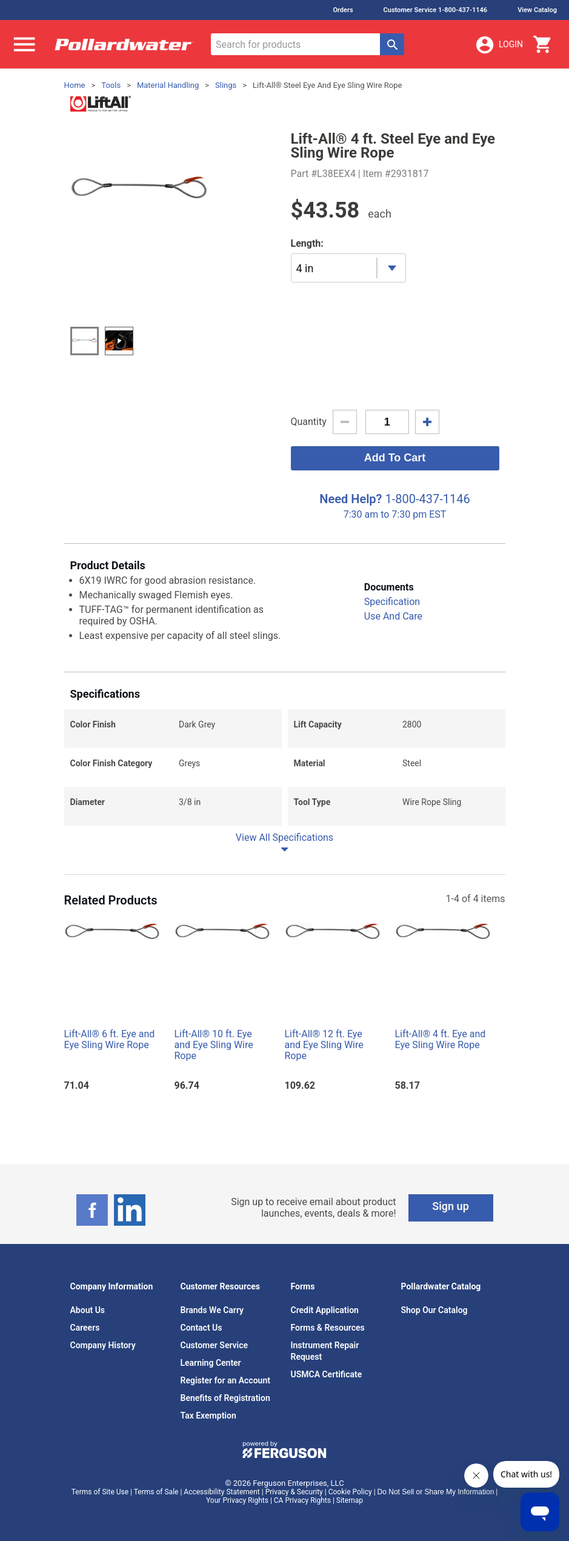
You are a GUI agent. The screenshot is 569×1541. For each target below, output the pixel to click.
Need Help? (350, 499)
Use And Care (393, 616)
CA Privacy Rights (302, 1500)
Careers (85, 1327)
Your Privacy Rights (237, 1500)
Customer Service (214, 1345)
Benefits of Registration (225, 1398)
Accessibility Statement (221, 1492)
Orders (343, 10)
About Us (87, 1310)
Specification (392, 601)
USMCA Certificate (326, 1374)
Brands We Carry (212, 1310)
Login (498, 45)
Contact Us (201, 1327)
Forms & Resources (328, 1327)
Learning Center (211, 1363)
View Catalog (537, 10)
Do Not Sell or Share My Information (436, 1492)
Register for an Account (225, 1380)
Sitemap (349, 1500)
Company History (103, 1345)
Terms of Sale (156, 1492)
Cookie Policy (350, 1492)
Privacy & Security (294, 1492)
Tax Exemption (208, 1415)
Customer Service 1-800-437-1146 (436, 10)
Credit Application (325, 1310)
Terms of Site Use (100, 1492)
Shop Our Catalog (434, 1310)
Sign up (450, 1206)
